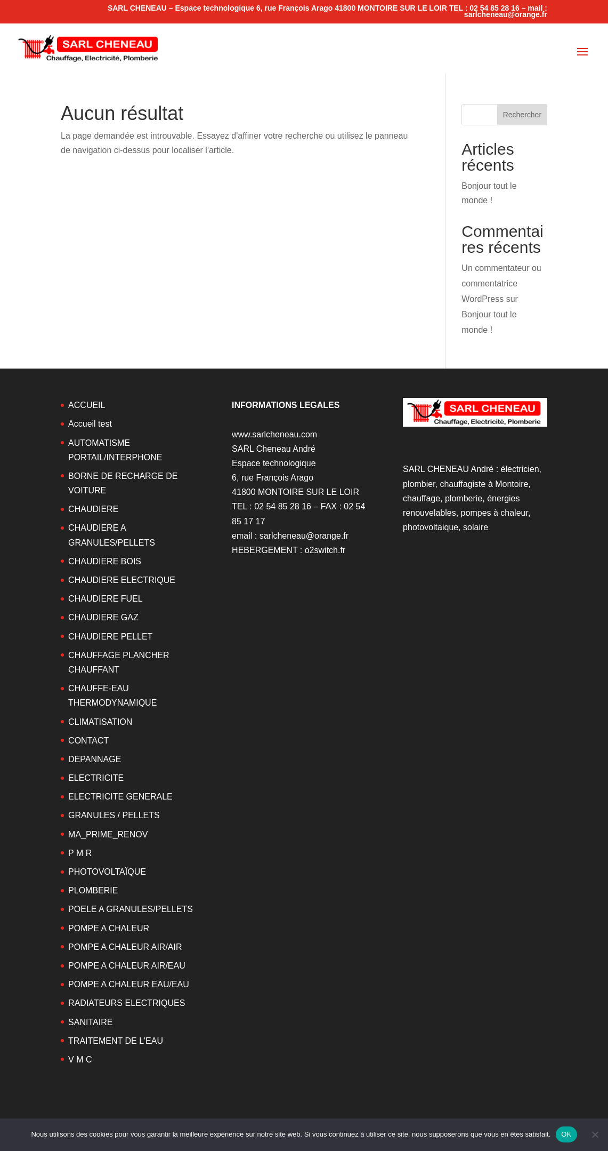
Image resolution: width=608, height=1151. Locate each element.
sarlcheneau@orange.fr (304, 535)
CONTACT (88, 740)
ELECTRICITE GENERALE (120, 796)
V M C (80, 1059)
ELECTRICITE (96, 777)
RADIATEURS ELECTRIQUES (126, 1003)
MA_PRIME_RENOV (108, 834)
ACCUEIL (86, 405)
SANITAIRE (90, 1022)
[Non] (594, 1134)
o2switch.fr (325, 550)
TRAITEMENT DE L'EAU (115, 1040)
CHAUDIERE (93, 509)
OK (566, 1134)
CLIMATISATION (100, 721)
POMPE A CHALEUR (108, 928)
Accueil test (90, 423)
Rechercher (522, 114)
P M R (80, 853)
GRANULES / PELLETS (114, 815)
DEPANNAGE (94, 759)
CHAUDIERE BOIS (104, 561)
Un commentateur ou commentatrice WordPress (501, 283)
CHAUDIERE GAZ (103, 617)
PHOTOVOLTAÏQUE (107, 871)
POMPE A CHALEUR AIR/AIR (125, 947)
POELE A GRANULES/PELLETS (130, 909)
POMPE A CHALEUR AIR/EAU (126, 965)
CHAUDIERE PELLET (110, 636)
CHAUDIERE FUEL (105, 598)
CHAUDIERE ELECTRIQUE (121, 580)
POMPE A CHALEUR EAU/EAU (128, 984)
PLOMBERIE (93, 890)
